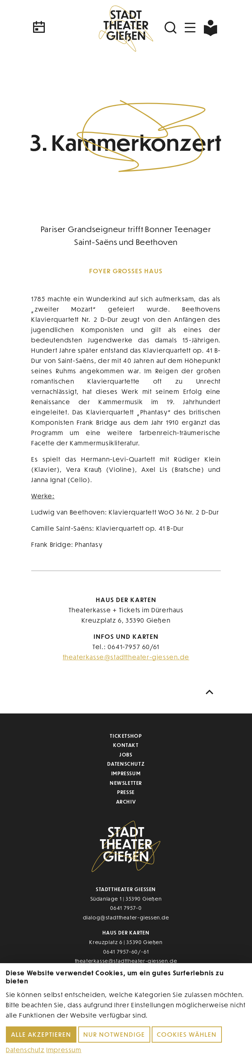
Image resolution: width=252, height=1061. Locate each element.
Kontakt (125, 745)
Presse (126, 792)
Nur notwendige (114, 1034)
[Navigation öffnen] (190, 28)
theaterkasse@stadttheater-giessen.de (126, 657)
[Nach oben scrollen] (211, 692)
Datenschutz (126, 764)
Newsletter (126, 783)
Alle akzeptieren (41, 1034)
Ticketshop (126, 736)
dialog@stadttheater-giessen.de (126, 917)
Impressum (126, 773)
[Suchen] (171, 28)
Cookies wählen (187, 1034)
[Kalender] (62, 28)
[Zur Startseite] (126, 27)
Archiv (126, 801)
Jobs (125, 754)
